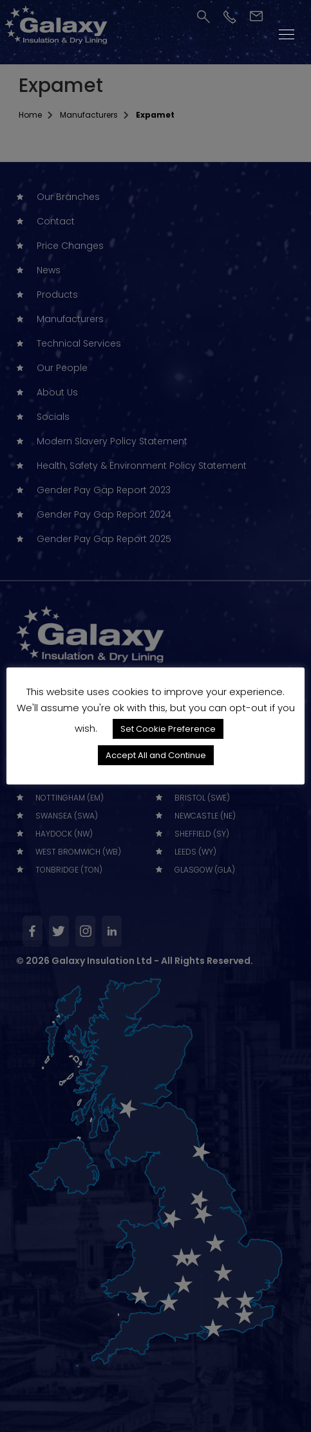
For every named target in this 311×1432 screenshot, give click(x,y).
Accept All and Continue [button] (156, 755)
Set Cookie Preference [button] (168, 729)
